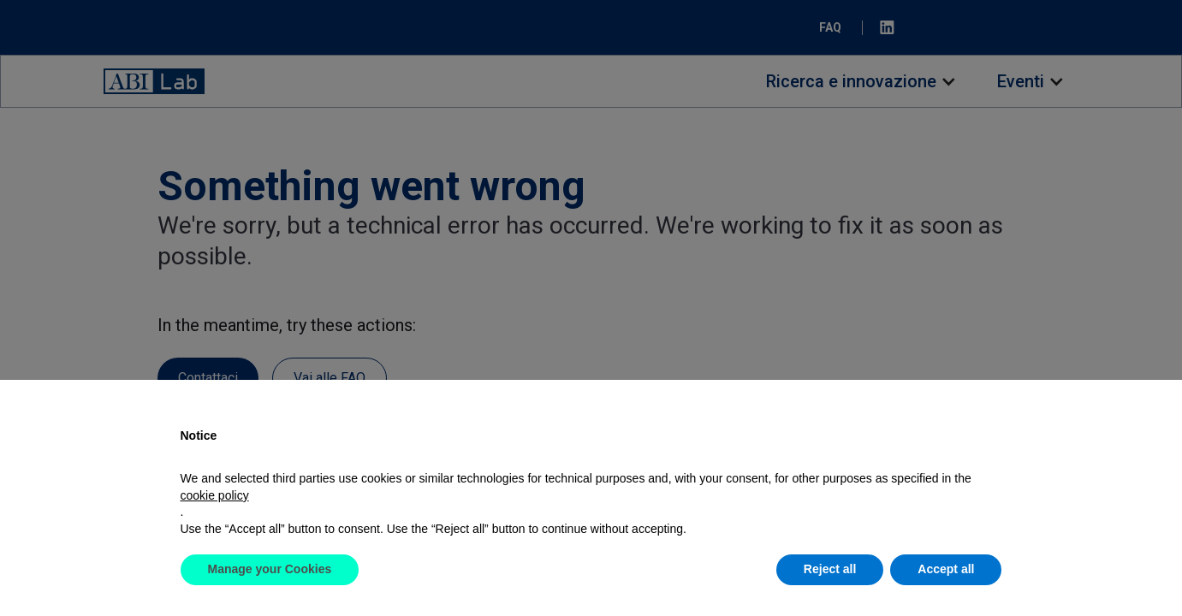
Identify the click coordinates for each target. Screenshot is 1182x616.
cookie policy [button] (215, 495)
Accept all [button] (946, 569)
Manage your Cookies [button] (270, 569)
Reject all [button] (830, 569)
